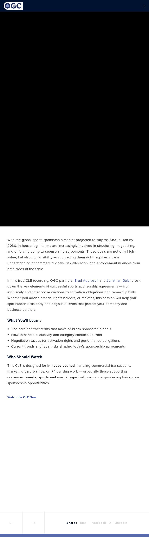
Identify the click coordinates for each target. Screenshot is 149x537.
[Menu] (142, 6)
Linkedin (120, 523)
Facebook (99, 523)
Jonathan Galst (118, 280)
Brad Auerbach (86, 280)
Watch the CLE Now (21, 397)
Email (84, 523)
